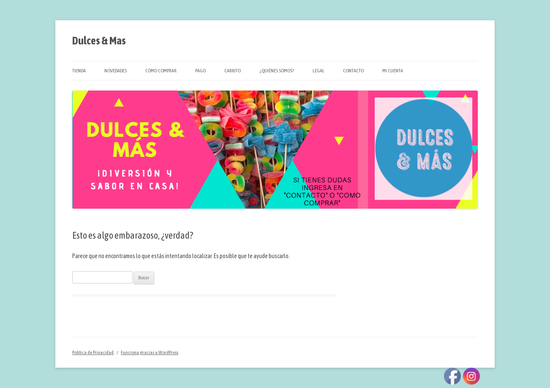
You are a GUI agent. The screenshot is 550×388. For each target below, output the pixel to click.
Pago (200, 71)
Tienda (79, 71)
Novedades (115, 71)
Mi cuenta (392, 71)
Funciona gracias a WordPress (149, 352)
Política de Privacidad (93, 352)
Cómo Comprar (161, 71)
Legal (318, 71)
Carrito (232, 71)
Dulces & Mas (99, 40)
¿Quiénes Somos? (276, 71)
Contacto (353, 71)
